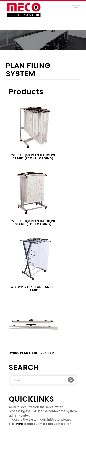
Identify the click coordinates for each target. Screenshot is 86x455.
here (19, 424)
